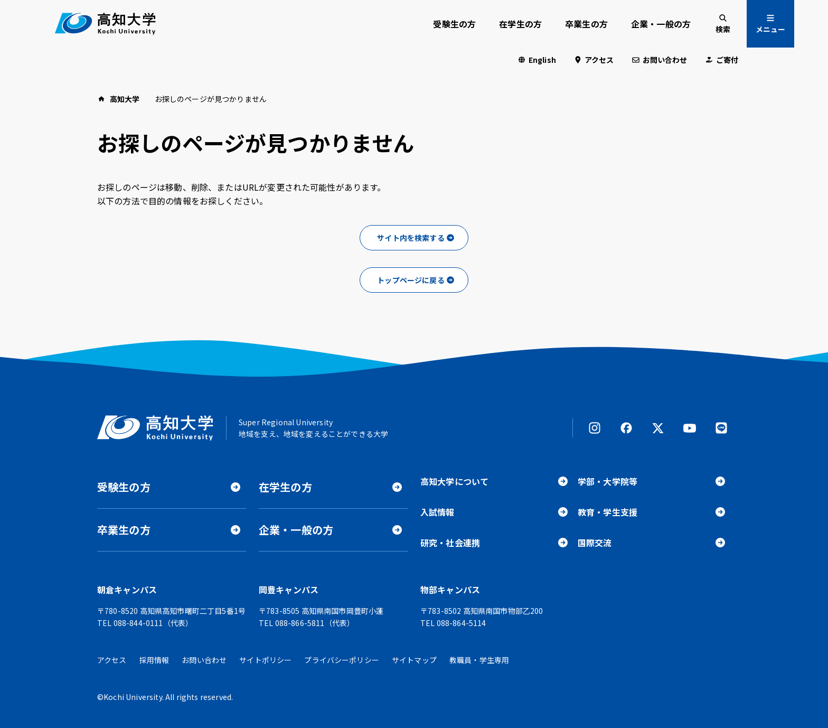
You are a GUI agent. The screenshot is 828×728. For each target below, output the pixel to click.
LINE (721, 427)
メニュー (770, 29)
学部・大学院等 (607, 481)
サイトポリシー (265, 660)
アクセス (599, 59)
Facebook (626, 427)
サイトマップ (414, 660)
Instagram (594, 427)
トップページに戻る (410, 280)
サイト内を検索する (410, 237)
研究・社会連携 (450, 542)
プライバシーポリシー (341, 660)
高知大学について (454, 481)
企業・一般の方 (661, 23)
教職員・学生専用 (479, 660)
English (542, 59)
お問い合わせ (665, 59)
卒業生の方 (586, 23)
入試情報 (437, 512)
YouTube (689, 427)
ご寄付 (727, 59)
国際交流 (595, 542)
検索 (723, 29)
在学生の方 (520, 23)
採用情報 (154, 660)
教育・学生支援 (607, 512)
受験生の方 (454, 23)
